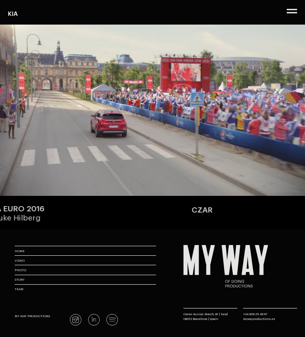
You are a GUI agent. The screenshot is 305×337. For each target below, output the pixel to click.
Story (20, 279)
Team (19, 289)
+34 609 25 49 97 (255, 314)
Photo (20, 270)
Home (20, 251)
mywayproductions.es (259, 318)
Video (20, 260)
